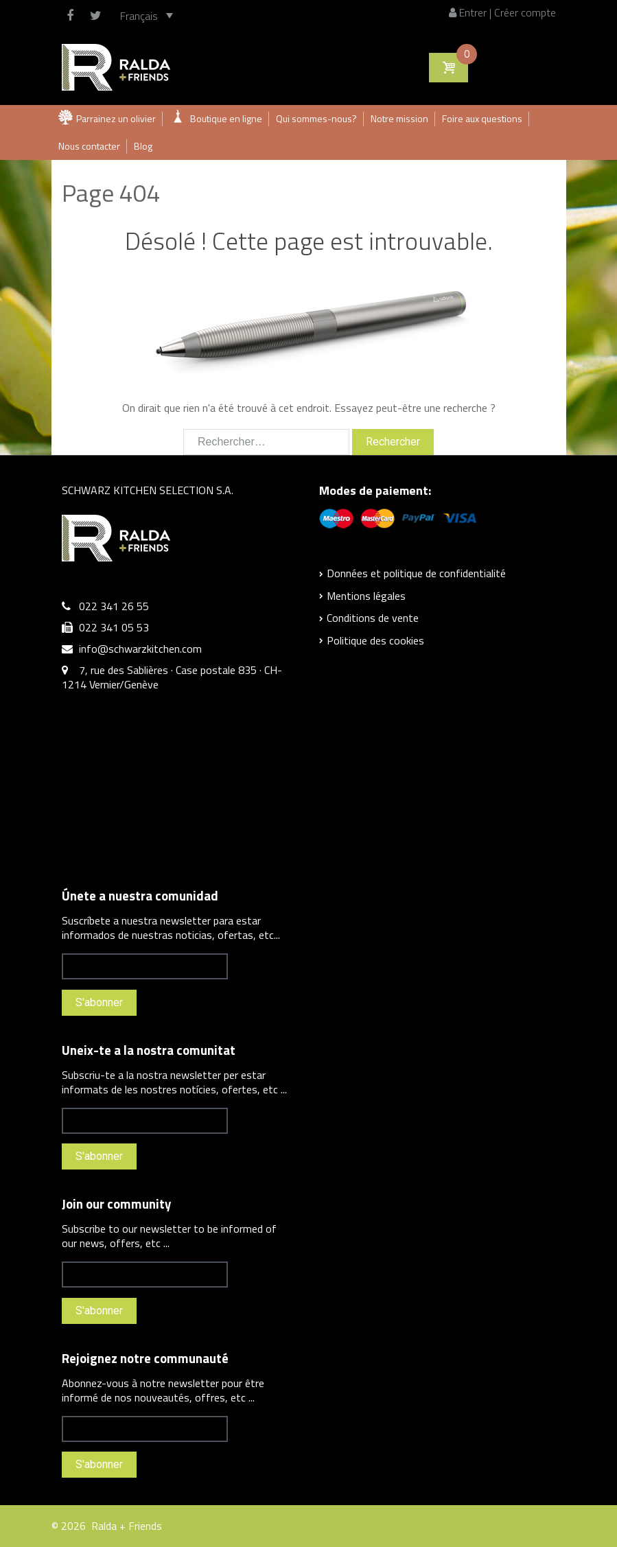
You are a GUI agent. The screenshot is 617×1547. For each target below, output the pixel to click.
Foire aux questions (482, 118)
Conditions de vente (373, 617)
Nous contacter (89, 146)
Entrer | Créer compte (502, 12)
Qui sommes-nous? (316, 118)
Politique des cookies (375, 640)
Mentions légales (366, 596)
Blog (143, 146)
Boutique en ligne (226, 118)
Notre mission (399, 118)
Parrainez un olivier (116, 118)
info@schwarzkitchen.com (140, 648)
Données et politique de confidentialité (416, 573)
